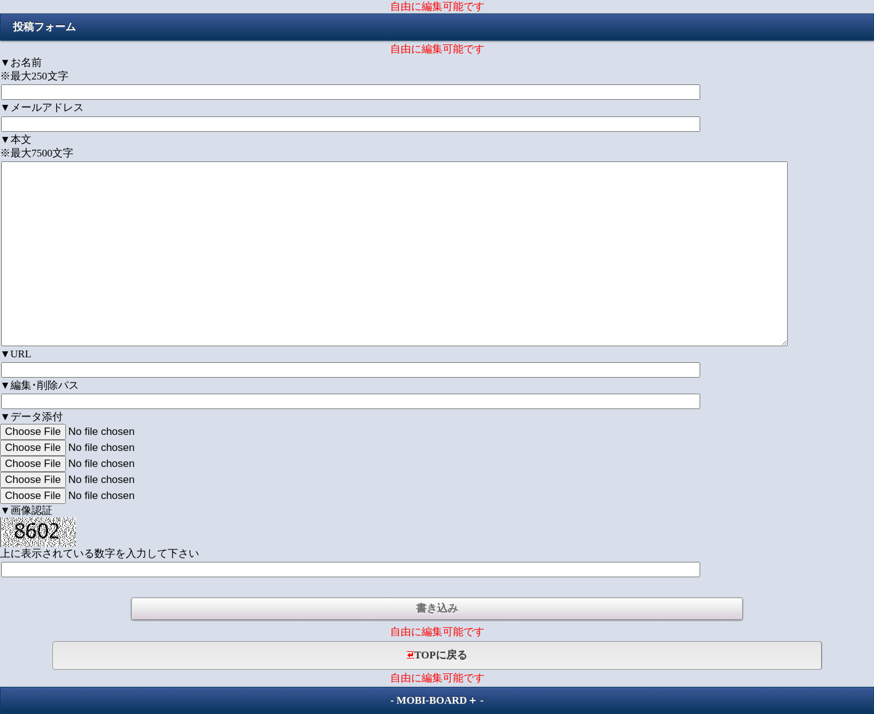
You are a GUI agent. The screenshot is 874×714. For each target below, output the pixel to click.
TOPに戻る (437, 655)
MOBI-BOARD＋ (436, 700)
